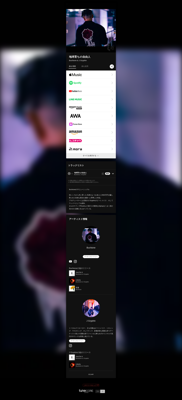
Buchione (91, 248)
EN (98, 391)
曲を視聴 (72, 66)
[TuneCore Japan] (86, 392)
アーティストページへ (91, 256)
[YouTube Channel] (70, 262)
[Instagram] (75, 262)
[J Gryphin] (91, 308)
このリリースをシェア (91, 385)
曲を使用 (85, 66)
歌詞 (107, 173)
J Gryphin (90, 321)
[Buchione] (91, 235)
